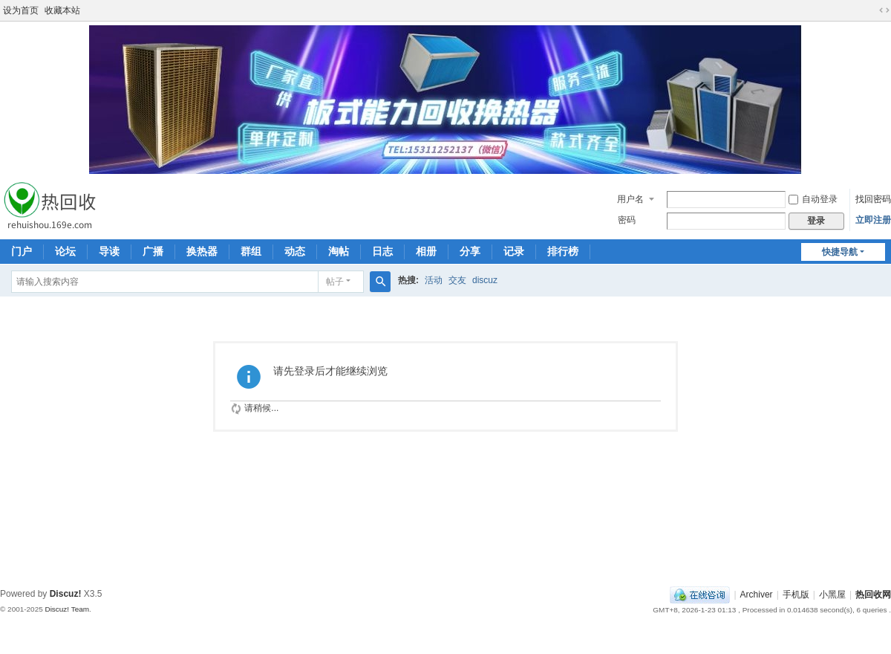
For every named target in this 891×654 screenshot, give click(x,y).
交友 (457, 280)
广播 (153, 251)
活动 (434, 280)
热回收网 (873, 594)
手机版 (796, 594)
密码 (627, 220)
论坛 (65, 251)
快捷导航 (840, 252)
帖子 (335, 281)
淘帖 (338, 251)
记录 (513, 251)
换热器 (202, 251)
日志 (382, 251)
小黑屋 (832, 594)
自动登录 (813, 199)
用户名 (630, 199)
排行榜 (562, 251)
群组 (251, 251)
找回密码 (873, 199)
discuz (484, 280)
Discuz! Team (67, 609)
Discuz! (66, 594)
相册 (426, 251)
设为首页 (21, 10)
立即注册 (873, 220)
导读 (109, 251)
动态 (294, 251)
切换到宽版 (884, 10)
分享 (470, 251)
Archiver (756, 594)
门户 (21, 251)
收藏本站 (62, 10)
